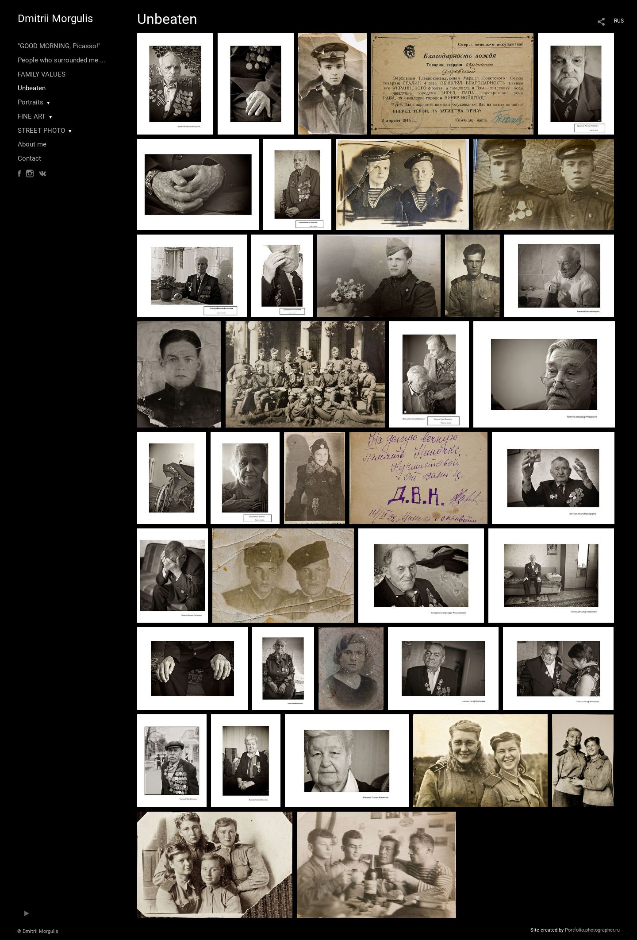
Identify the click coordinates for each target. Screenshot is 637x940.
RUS (619, 21)
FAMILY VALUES (41, 74)
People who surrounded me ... (61, 60)
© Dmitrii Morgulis (37, 931)
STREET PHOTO (41, 131)
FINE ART (32, 116)
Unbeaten (32, 88)
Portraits (30, 102)
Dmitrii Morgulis (55, 18)
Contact (29, 158)
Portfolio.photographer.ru (592, 930)
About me (32, 144)
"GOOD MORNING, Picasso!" (59, 46)
